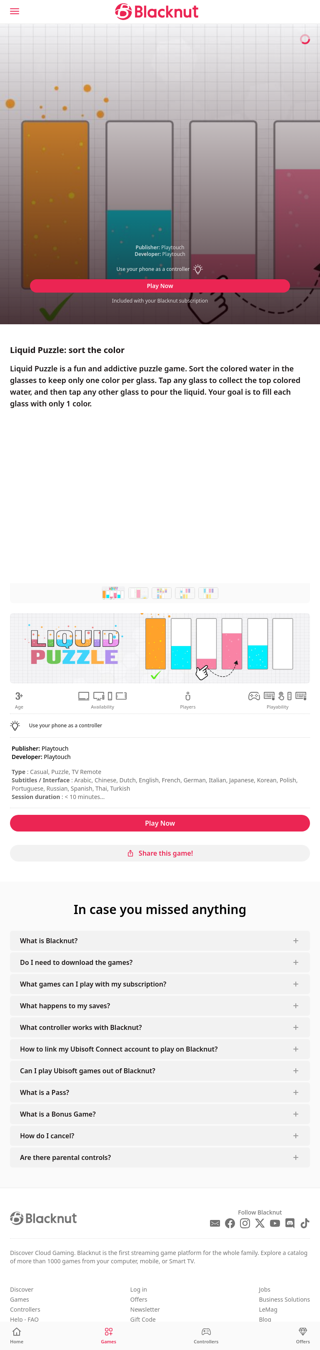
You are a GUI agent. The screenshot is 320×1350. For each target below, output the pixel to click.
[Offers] (303, 1336)
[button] (160, 269)
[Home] (16, 1336)
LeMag (268, 1309)
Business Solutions (284, 1299)
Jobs (264, 1289)
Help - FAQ (24, 1319)
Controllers (25, 1309)
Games (19, 1299)
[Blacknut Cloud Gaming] (156, 11)
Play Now (160, 286)
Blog (265, 1319)
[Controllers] (206, 1336)
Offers (139, 1299)
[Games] (108, 1336)
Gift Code (143, 1319)
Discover (21, 1289)
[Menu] (14, 11)
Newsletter (145, 1309)
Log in (138, 1289)
